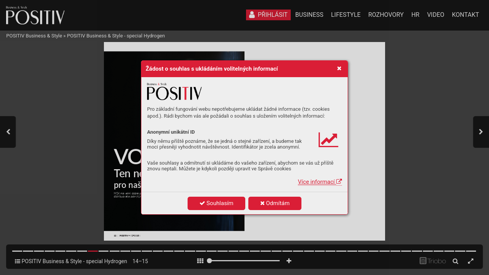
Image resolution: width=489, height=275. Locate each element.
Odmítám (275, 203)
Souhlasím (216, 203)
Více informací (320, 181)
